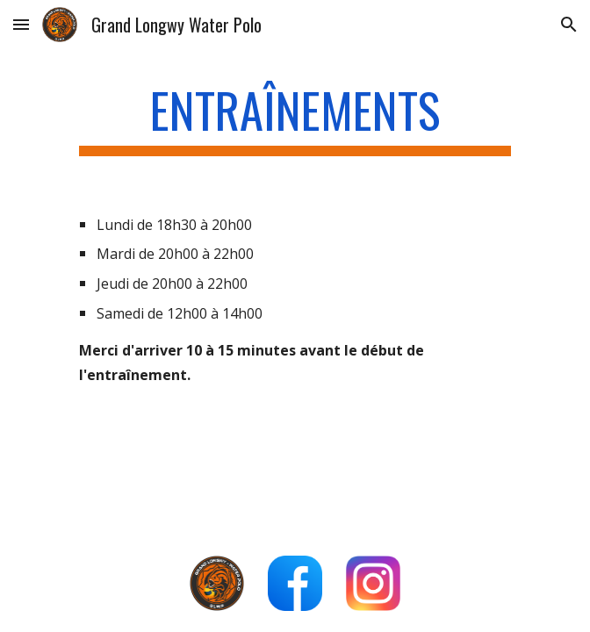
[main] (294, 118)
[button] (21, 24)
